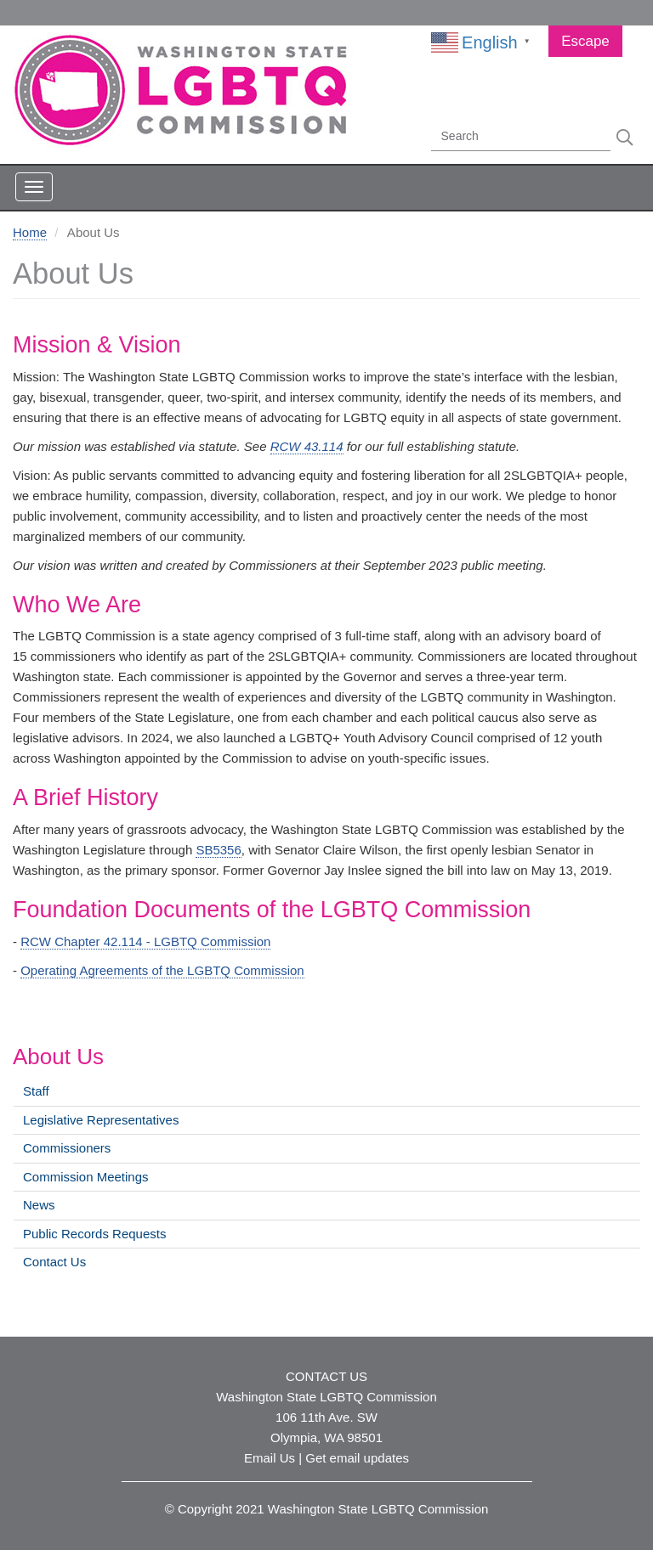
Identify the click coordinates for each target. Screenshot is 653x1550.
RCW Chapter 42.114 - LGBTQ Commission (145, 941)
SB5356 (218, 850)
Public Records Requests (94, 1233)
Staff (36, 1091)
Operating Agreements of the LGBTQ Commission (162, 970)
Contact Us (54, 1261)
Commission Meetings (86, 1177)
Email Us (269, 1458)
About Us (58, 1056)
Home (30, 232)
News (39, 1205)
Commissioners (67, 1148)
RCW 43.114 (307, 446)
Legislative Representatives (101, 1120)
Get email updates (357, 1458)
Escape (585, 41)
